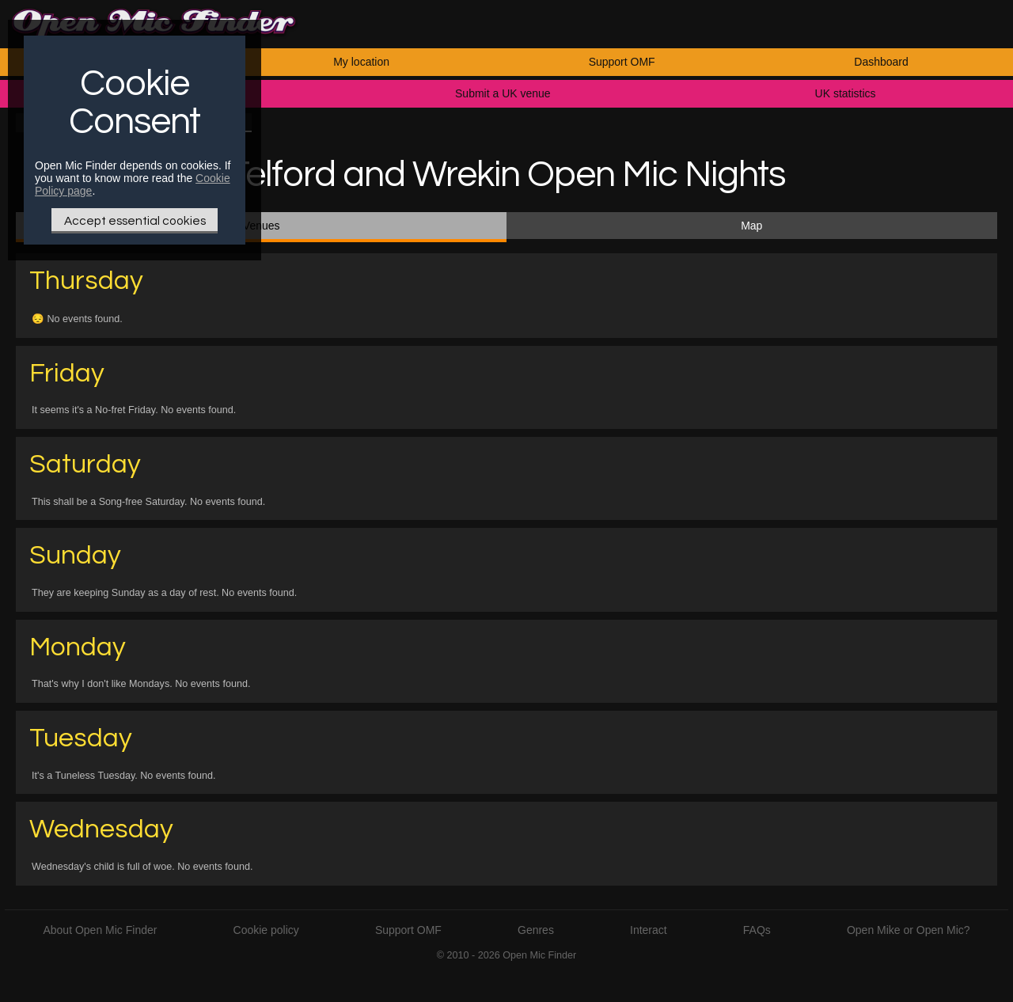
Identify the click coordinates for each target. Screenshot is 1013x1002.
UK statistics (845, 93)
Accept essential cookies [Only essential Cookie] (135, 220)
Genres (536, 930)
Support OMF (622, 61)
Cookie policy (266, 930)
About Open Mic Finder (100, 930)
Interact (648, 930)
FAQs (757, 930)
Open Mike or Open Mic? (908, 930)
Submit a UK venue (503, 93)
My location (361, 61)
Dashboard (881, 61)
